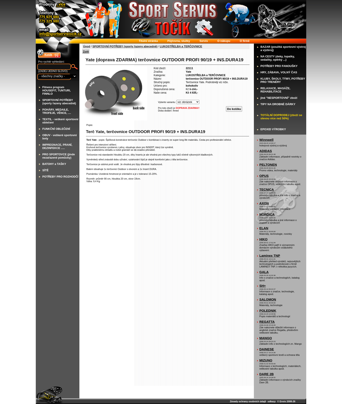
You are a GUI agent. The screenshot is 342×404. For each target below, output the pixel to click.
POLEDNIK (267, 310)
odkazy (272, 401)
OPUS (264, 176)
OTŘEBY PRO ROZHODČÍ (60, 176)
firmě (245, 41)
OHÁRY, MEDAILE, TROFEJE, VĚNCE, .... (56, 111)
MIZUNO (265, 360)
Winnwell (266, 140)
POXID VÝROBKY (273, 129)
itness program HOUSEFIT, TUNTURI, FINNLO (56, 90)
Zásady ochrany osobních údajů (248, 401)
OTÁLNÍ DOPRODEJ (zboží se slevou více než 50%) (281, 116)
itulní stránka (148, 41)
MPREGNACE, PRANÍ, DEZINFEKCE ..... (57, 146)
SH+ (262, 286)
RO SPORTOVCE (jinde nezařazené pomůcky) (58, 156)
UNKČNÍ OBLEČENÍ (56, 128)
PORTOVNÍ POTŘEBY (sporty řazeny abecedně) (59, 101)
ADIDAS (265, 151)
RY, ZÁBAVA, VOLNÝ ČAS (278, 72)
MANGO (265, 338)
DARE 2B (266, 374)
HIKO (263, 239)
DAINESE (266, 349)
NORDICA (267, 214)
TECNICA (266, 189)
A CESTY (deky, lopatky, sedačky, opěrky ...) (277, 58)
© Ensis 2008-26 (286, 401)
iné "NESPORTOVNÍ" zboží (278, 97)
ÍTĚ (45, 170)
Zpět (86, 51)
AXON (264, 203)
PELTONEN (268, 164)
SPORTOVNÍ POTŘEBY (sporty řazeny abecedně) (124, 46)
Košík (48, 54)
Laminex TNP (269, 255)
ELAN (263, 228)
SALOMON (267, 299)
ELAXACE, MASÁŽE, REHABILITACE (275, 90)
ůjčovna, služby (178, 41)
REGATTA (267, 322)
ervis (204, 41)
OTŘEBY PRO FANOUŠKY (279, 66)
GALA (264, 272)
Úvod (86, 46)
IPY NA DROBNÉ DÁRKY (277, 104)
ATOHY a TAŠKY (54, 164)
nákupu (223, 41)
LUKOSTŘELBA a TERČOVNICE (181, 46)
